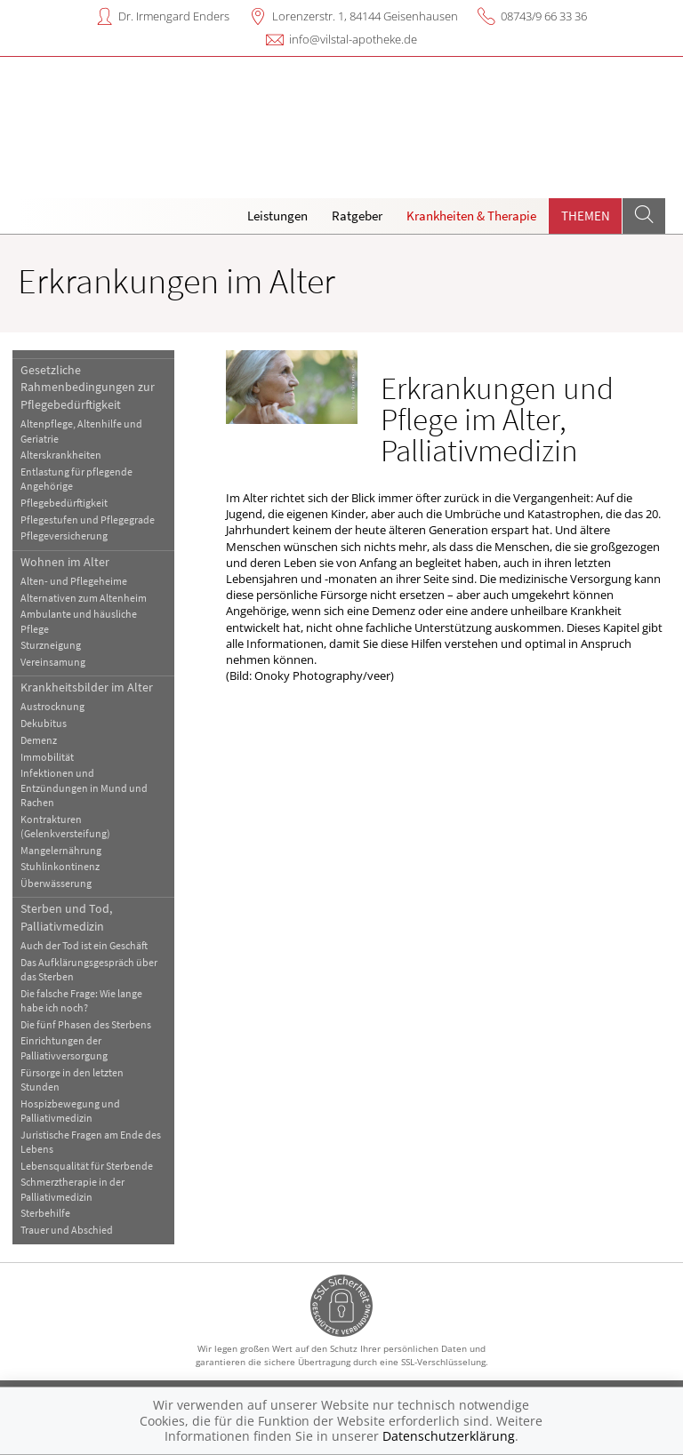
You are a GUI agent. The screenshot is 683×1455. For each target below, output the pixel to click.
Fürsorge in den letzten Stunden (72, 1079)
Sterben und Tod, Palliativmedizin (66, 916)
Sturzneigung (50, 645)
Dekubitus (43, 723)
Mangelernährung (60, 850)
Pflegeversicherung (64, 535)
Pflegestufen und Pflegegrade (87, 519)
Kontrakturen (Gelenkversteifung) (65, 826)
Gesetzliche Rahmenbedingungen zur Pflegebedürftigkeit (87, 387)
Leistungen (277, 215)
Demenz (38, 740)
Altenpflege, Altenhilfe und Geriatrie (81, 430)
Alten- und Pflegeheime (73, 581)
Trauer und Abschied (66, 1229)
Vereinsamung (52, 661)
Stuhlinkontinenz (60, 866)
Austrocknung (52, 706)
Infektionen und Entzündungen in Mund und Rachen (84, 787)
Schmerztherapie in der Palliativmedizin (72, 1189)
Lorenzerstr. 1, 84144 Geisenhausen (365, 16)
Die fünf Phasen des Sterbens (85, 1024)
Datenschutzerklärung (448, 1435)
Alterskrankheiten (60, 454)
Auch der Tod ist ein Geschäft (84, 945)
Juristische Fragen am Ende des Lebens (90, 1141)
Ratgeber (357, 215)
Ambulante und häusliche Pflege (78, 621)
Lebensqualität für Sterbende (86, 1165)
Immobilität (47, 756)
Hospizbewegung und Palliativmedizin (70, 1110)
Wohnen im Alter (64, 562)
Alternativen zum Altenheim (83, 597)
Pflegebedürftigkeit (64, 502)
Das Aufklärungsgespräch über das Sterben (88, 969)
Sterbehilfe (45, 1212)
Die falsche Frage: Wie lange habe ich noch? (81, 1000)
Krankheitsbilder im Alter (86, 687)
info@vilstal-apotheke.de (353, 39)
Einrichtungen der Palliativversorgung (64, 1047)
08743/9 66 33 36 (544, 16)
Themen (585, 215)
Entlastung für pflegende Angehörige (76, 478)
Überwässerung (56, 883)
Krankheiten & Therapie (471, 215)
